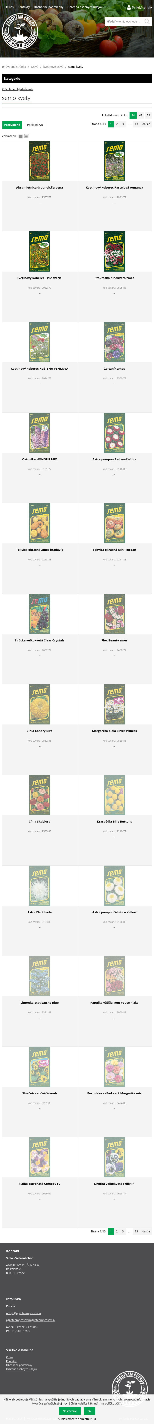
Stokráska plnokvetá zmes (114, 278)
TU (94, 1419)
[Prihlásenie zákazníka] (139, 7)
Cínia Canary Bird (40, 731)
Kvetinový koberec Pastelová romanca (114, 187)
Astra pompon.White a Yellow (114, 912)
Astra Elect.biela (39, 912)
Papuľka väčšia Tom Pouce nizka (114, 1002)
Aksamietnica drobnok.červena (39, 187)
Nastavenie (70, 1411)
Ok (89, 1411)
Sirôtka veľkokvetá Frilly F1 (114, 1184)
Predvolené (12, 125)
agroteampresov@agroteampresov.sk (30, 1320)
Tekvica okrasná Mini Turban (114, 550)
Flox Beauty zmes (114, 640)
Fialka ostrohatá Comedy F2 (39, 1184)
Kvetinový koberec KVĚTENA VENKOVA (39, 368)
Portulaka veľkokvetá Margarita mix (114, 1093)
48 (140, 115)
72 (148, 115)
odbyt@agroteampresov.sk (23, 1313)
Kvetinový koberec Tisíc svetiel (40, 278)
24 (133, 115)
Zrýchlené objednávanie (17, 89)
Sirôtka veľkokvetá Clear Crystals (39, 640)
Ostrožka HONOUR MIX (39, 459)
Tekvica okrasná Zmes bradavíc (39, 550)
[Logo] (20, 31)
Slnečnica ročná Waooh (39, 1093)
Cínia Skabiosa (39, 821)
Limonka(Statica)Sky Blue (39, 1002)
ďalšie (146, 124)
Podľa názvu (35, 125)
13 (136, 124)
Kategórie (77, 78)
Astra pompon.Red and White (114, 459)
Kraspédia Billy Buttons (114, 821)
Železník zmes (114, 368)
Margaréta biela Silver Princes (114, 731)
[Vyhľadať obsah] (147, 21)
